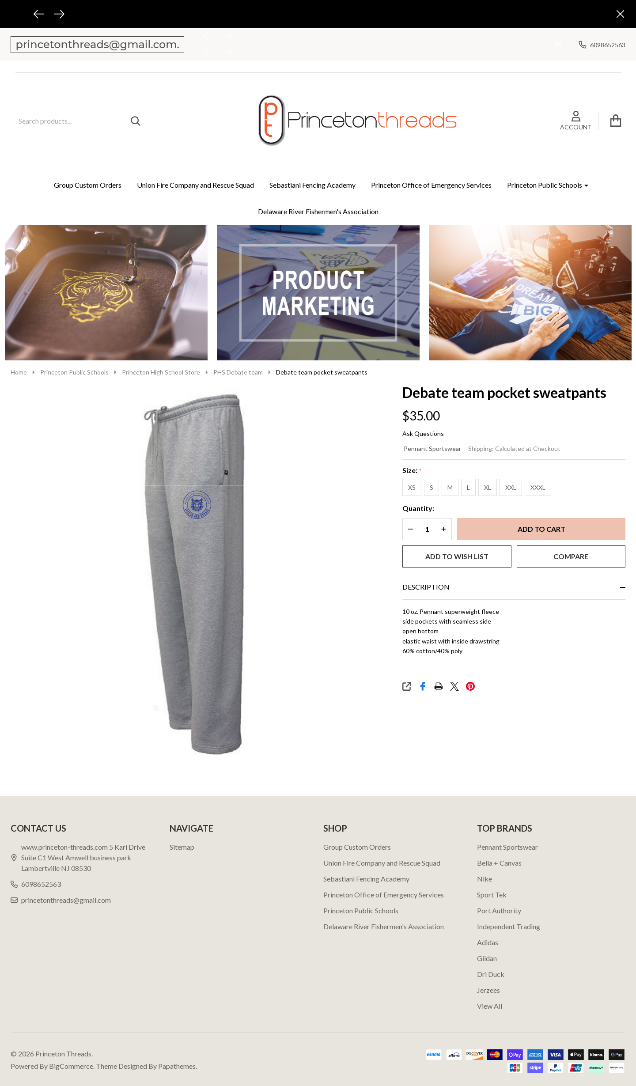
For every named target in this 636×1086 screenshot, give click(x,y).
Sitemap (182, 847)
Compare (570, 556)
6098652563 (36, 884)
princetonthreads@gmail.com (61, 900)
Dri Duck (490, 974)
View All (489, 1006)
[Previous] (39, 14)
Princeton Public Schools (544, 185)
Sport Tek (492, 894)
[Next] (59, 14)
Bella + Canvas (499, 863)
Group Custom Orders (87, 185)
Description (426, 587)
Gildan (487, 958)
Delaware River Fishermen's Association (318, 211)
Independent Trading (508, 926)
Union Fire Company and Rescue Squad (195, 185)
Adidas (487, 942)
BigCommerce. (72, 1066)
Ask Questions (423, 434)
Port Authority (499, 910)
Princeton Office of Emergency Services (431, 185)
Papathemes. (177, 1066)
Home (19, 372)
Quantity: (418, 508)
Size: (412, 470)
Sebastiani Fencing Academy (312, 185)
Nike (484, 878)
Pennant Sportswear (432, 448)
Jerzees (488, 990)
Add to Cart (541, 529)
